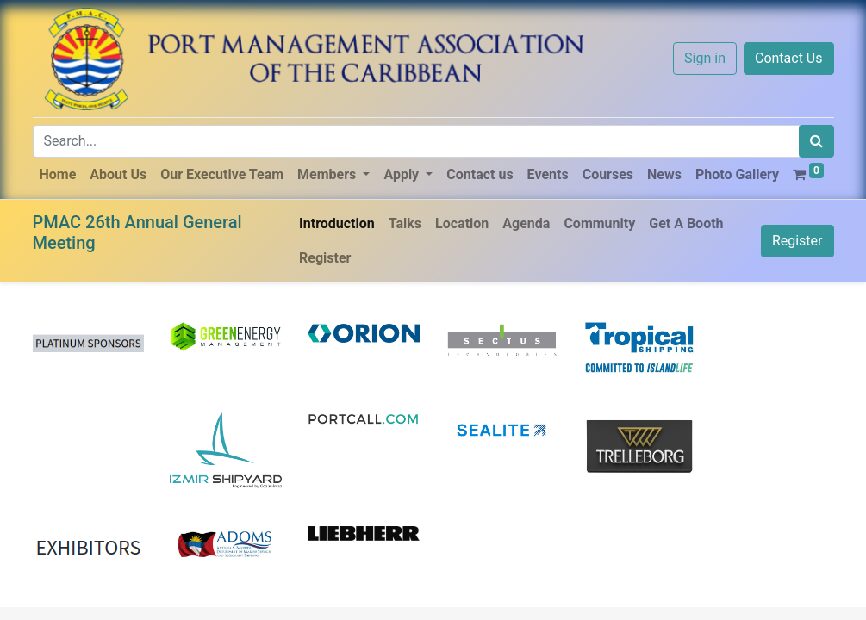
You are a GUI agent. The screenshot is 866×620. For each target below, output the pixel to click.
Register (797, 240)
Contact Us (789, 58)
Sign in (705, 58)
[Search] (816, 141)
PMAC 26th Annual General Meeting (137, 232)
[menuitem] (58, 175)
